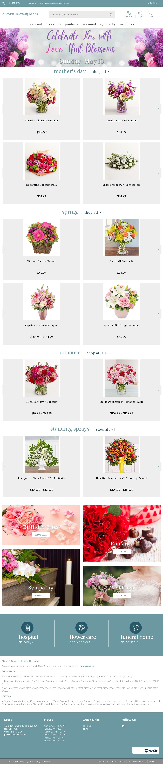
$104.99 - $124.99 (41, 490)
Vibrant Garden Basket (41, 261)
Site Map (152, 761)
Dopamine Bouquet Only (41, 184)
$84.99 (121, 196)
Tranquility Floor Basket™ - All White (41, 478)
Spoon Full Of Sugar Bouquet (121, 325)
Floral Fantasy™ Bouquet (41, 401)
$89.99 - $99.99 (41, 413)
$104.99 (42, 132)
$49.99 (41, 273)
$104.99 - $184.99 (121, 490)
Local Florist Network (137, 761)
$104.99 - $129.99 (121, 413)
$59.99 (121, 337)
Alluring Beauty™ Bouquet (122, 120)
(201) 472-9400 (14, 3)
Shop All (99, 72)
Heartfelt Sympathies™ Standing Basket (121, 478)
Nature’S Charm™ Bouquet (41, 120)
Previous (4, 109)
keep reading (87, 666)
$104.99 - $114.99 (41, 337)
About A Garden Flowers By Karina (21, 661)
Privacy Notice (118, 761)
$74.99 (121, 132)
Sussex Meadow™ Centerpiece (122, 184)
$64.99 (41, 196)
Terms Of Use (103, 761)
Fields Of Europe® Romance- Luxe (121, 401)
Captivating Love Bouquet (41, 325)
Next (158, 109)
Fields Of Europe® (121, 261)
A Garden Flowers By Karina (20, 14)
